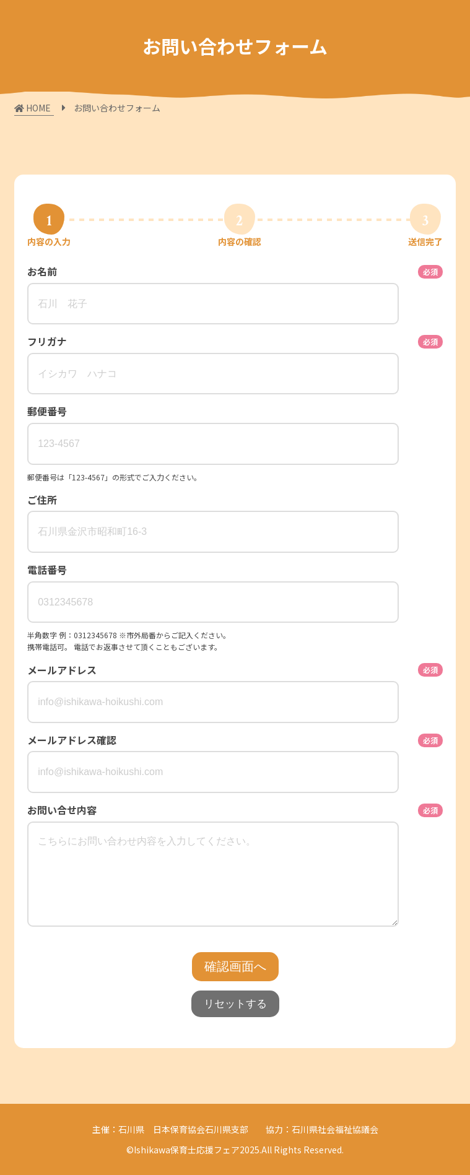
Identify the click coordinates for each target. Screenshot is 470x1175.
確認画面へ (235, 966)
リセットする (235, 1004)
